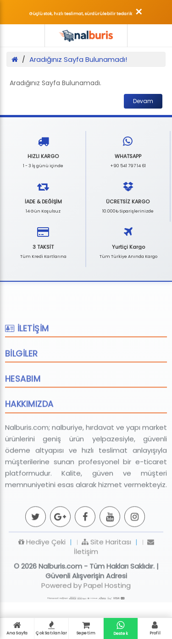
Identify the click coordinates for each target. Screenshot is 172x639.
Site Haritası (106, 566)
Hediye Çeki (42, 566)
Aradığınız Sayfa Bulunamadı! (78, 59)
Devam (143, 101)
